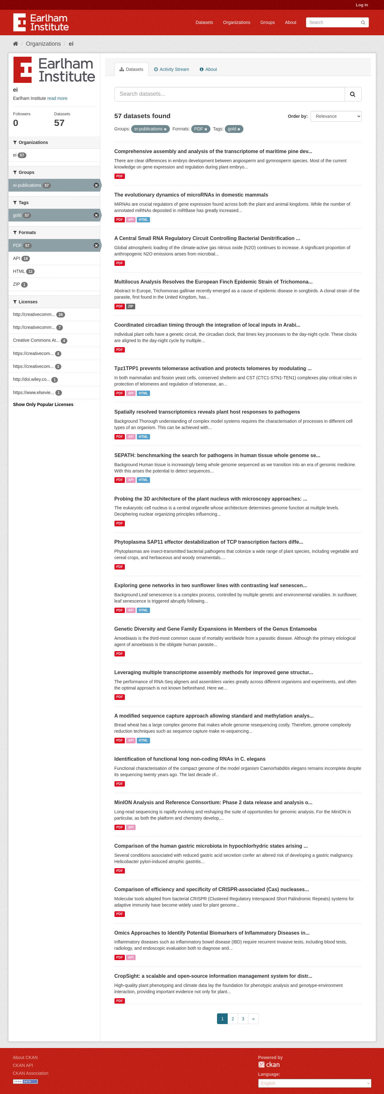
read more (57, 98)
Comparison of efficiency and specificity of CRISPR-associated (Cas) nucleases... (211, 889)
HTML (143, 219)
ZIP (130, 306)
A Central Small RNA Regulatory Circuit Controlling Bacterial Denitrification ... (207, 238)
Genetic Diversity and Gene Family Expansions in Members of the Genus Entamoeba (215, 629)
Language (268, 1074)
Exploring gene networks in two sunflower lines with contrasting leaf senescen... (210, 585)
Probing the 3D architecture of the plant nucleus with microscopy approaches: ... (210, 498)
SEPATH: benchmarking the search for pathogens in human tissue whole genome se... (217, 455)
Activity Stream (171, 69)
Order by (297, 116)
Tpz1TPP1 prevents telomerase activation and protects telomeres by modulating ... (213, 368)
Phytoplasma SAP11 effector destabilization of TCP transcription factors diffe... (208, 542)
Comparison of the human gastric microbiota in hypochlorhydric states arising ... (211, 846)
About (291, 22)
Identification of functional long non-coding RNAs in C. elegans (190, 759)
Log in (362, 5)
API (131, 219)
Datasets (204, 22)
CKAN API (23, 1065)
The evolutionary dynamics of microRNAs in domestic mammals (191, 195)
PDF (119, 176)
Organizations (236, 22)
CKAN (269, 1064)
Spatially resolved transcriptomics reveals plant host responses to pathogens (207, 412)
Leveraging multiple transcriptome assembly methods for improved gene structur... (213, 672)
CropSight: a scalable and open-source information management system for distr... (213, 976)
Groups (267, 22)
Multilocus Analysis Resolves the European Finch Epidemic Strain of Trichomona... (213, 281)
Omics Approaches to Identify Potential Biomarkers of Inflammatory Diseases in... (212, 933)
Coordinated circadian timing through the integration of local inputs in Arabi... (207, 325)
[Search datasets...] (229, 94)
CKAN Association (31, 1073)
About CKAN (25, 1057)
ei (71, 44)
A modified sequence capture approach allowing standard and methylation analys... (214, 716)
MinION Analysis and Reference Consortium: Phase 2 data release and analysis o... (213, 802)
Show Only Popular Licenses (43, 404)
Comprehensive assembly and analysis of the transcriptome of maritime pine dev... (213, 151)
